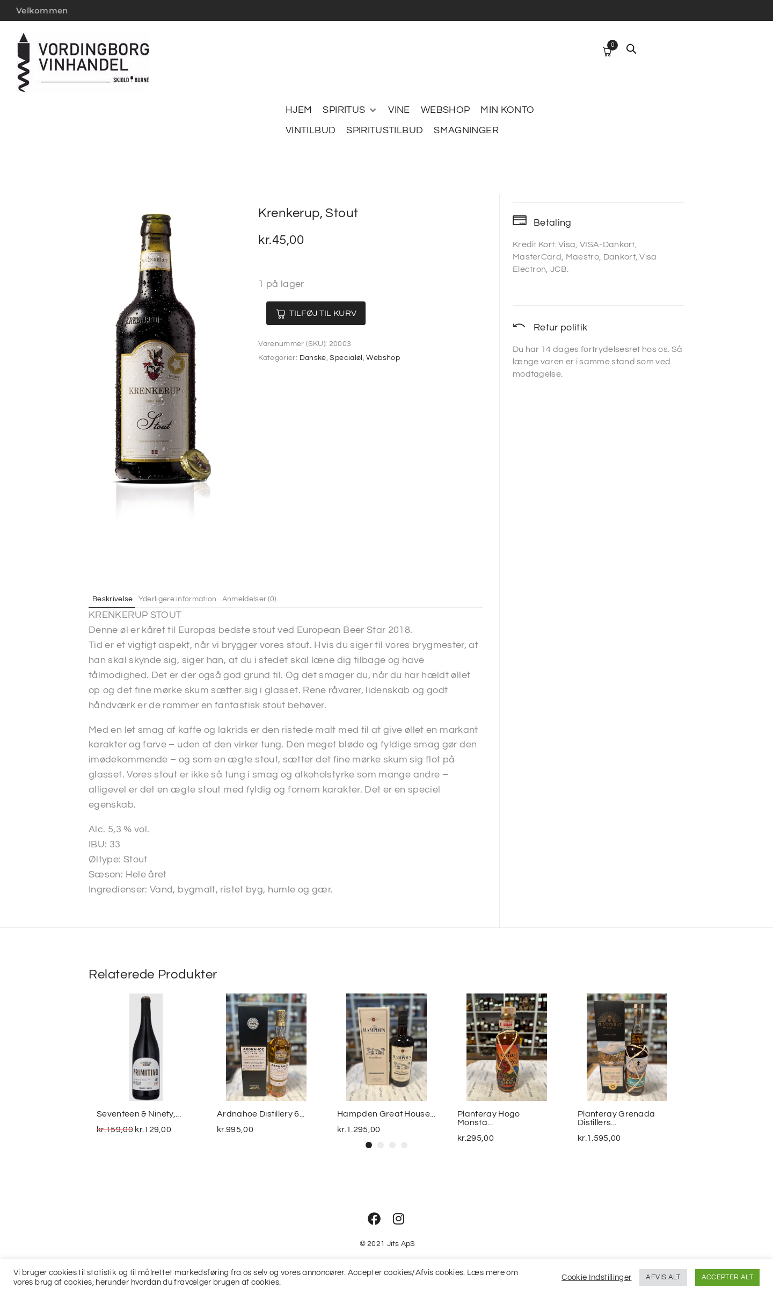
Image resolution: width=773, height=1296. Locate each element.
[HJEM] (298, 110)
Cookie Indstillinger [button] (596, 1277)
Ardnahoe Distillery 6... (261, 1114)
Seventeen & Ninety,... (139, 1114)
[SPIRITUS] (350, 110)
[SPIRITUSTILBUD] (384, 130)
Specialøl (346, 358)
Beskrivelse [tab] (117, 598)
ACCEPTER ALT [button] (727, 1277)
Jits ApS (401, 1244)
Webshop (383, 358)
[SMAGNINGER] (466, 130)
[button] (369, 1145)
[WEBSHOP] (445, 110)
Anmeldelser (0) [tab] (271, 598)
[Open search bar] (631, 49)
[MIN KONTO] (507, 110)
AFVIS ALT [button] (663, 1277)
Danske (313, 358)
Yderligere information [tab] (190, 598)
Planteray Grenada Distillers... (616, 1118)
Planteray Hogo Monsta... (488, 1118)
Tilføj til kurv (334, 313)
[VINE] (399, 110)
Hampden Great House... (386, 1114)
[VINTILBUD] (310, 130)
